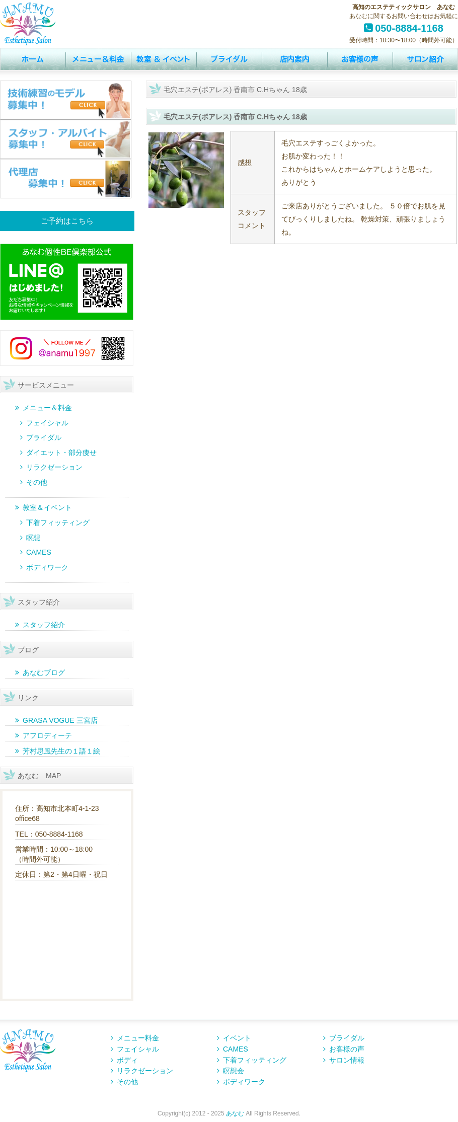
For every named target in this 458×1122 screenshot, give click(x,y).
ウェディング (229, 59)
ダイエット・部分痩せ (61, 452)
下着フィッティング (58, 522)
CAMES (38, 552)
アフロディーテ (47, 735)
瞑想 (33, 538)
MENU (98, 59)
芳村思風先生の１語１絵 (61, 751)
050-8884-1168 (409, 28)
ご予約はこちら (67, 220)
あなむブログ (44, 672)
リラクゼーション (54, 467)
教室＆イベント (47, 507)
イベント (163, 59)
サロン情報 (425, 59)
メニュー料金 (138, 1038)
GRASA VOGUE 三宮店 (60, 720)
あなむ (235, 1113)
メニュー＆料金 (47, 408)
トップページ (32, 59)
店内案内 (294, 59)
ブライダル (43, 437)
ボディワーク (47, 567)
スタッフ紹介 (44, 625)
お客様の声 (360, 59)
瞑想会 (233, 1071)
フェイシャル (47, 423)
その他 (36, 482)
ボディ (127, 1060)
